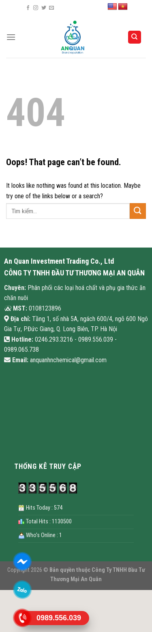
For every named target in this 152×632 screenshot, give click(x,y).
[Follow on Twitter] (43, 8)
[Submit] (138, 211)
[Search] (134, 37)
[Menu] (11, 37)
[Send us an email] (51, 8)
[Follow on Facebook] (28, 8)
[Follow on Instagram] (35, 8)
